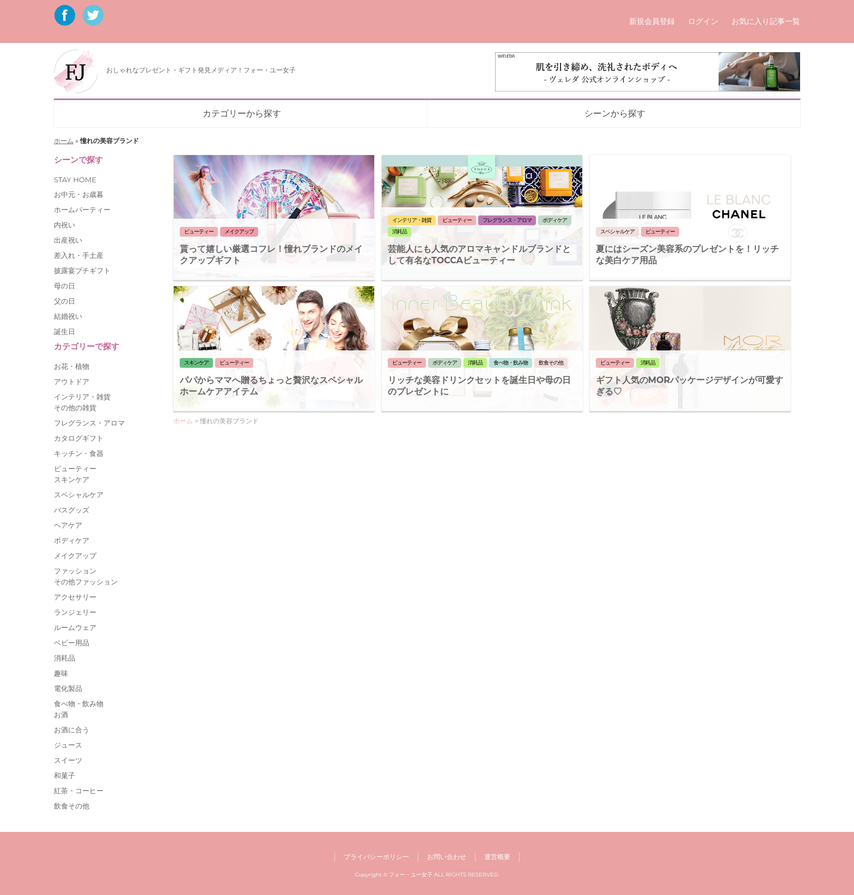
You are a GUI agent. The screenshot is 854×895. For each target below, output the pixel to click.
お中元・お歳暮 (78, 194)
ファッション (75, 570)
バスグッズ (71, 509)
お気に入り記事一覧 (765, 21)
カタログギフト (78, 438)
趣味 (61, 673)
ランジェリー (75, 612)
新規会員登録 (652, 21)
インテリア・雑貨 (82, 396)
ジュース (68, 744)
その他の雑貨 (75, 407)
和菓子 (64, 775)
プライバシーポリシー (376, 857)
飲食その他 (71, 805)
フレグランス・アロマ (89, 422)
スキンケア (71, 479)
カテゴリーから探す (242, 113)
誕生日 (64, 331)
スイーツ (68, 760)
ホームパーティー (82, 209)
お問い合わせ (446, 857)
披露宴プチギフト (82, 270)
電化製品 (68, 688)
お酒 (61, 714)
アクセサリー (75, 596)
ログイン (703, 21)
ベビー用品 (71, 642)
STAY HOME (75, 179)
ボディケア (71, 540)
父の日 (64, 301)
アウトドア (71, 381)
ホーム (64, 141)
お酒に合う (71, 729)
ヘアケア (68, 525)
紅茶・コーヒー (78, 790)
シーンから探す (614, 113)
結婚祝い (68, 316)
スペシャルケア (78, 494)
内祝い (64, 224)
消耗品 (64, 657)
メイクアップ (75, 555)
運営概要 (497, 857)
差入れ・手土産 (78, 255)
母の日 (64, 285)
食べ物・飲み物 (78, 703)
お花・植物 (71, 366)
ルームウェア (75, 627)
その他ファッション (86, 581)
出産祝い (68, 240)
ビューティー (75, 468)
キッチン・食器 (78, 453)
